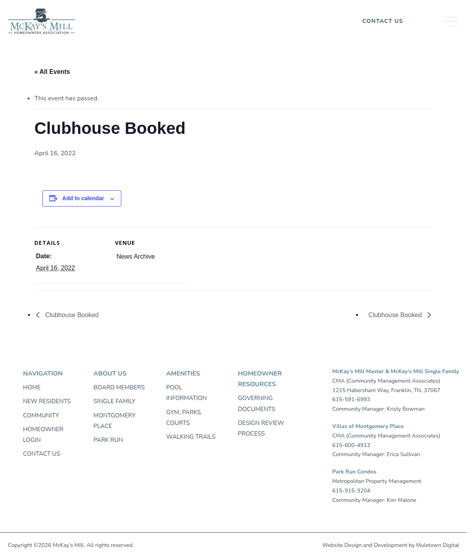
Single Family (115, 401)
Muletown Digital (437, 545)
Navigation (42, 373)
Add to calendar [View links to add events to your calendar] (83, 198)
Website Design (342, 545)
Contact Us (382, 21)
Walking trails (191, 437)
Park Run (108, 440)
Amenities (183, 373)
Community (41, 415)
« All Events (52, 71)
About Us (110, 373)
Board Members (119, 387)
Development (390, 545)
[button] (437, 21)
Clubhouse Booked (71, 315)
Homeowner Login (310, 21)
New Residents (47, 401)
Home (32, 387)
